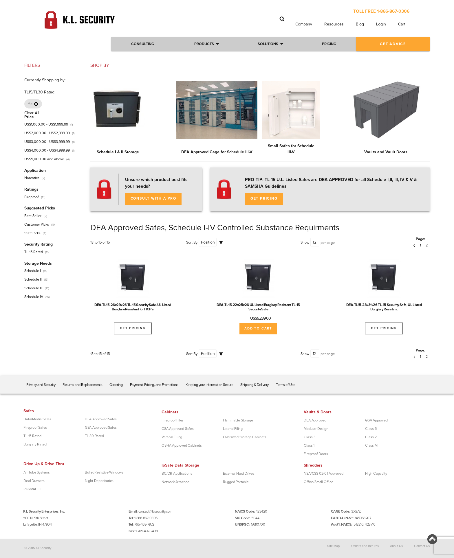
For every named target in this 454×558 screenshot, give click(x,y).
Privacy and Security (40, 384)
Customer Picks (36, 224)
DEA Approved (315, 420)
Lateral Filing (233, 428)
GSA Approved (376, 420)
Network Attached (175, 482)
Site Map (333, 546)
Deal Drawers (34, 480)
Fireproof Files (173, 420)
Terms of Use (285, 384)
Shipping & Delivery (254, 384)
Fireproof (31, 197)
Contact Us (422, 546)
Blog (360, 24)
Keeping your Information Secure (209, 384)
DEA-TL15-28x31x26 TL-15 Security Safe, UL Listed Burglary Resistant (384, 307)
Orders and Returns (365, 546)
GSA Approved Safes (101, 427)
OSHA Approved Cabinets (182, 445)
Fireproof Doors (316, 454)
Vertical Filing (172, 437)
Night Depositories (99, 480)
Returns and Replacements (82, 384)
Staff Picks (32, 233)
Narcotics (31, 178)
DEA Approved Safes (101, 419)
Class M (371, 445)
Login (381, 24)
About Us (396, 546)
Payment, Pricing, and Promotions (154, 384)
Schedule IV (33, 296)
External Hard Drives (239, 473)
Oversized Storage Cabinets (244, 437)
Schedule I (32, 270)
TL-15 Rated (33, 252)
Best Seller (32, 215)
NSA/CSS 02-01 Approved (323, 473)
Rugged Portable (236, 482)
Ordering (115, 384)
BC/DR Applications (177, 473)
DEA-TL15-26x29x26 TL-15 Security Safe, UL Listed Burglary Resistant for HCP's (132, 307)
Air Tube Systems (36, 472)
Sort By (191, 242)
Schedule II (33, 279)
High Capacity (376, 473)
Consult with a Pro (153, 198)
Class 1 (309, 445)
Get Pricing (264, 198)
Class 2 (371, 437)
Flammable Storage (238, 420)
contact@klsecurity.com (155, 511)
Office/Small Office (318, 482)
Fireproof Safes (35, 427)
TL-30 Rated (94, 436)
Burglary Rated (34, 444)
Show (305, 242)
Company (303, 24)
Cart (401, 24)
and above (44, 159)
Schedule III (33, 288)
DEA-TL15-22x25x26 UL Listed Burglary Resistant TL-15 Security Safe (258, 307)
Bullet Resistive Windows (104, 472)
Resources (334, 24)
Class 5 (371, 428)
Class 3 (309, 437)
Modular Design (316, 428)
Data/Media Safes (37, 419)
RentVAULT (32, 489)
